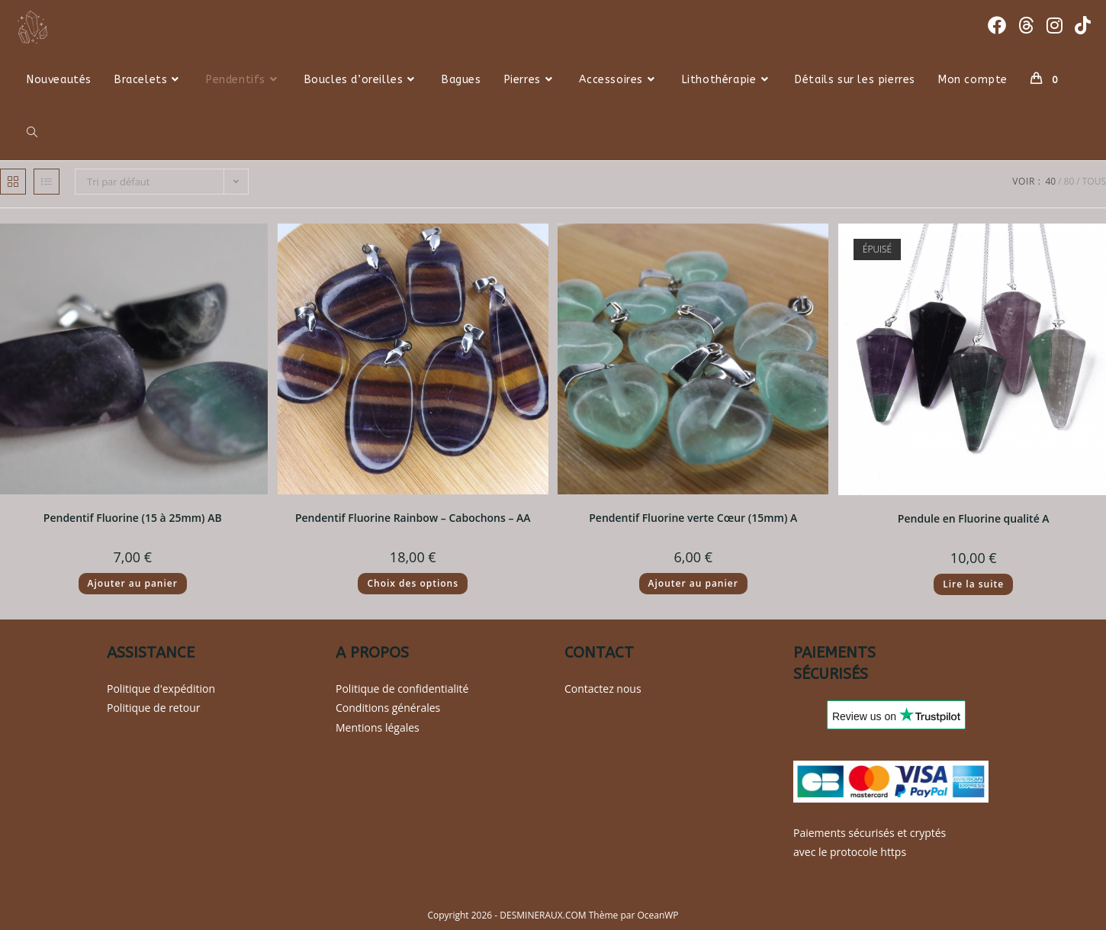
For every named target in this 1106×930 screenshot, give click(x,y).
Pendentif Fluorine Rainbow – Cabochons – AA (413, 517)
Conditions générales (388, 707)
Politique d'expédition (161, 688)
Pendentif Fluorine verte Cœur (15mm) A (693, 517)
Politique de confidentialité (402, 688)
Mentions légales (378, 727)
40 (1050, 181)
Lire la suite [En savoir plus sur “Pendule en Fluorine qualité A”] (973, 584)
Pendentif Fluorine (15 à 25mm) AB (132, 517)
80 (1069, 181)
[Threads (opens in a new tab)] (1026, 25)
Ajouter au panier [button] (133, 583)
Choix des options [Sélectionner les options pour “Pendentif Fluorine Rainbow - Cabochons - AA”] (412, 583)
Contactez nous (602, 688)
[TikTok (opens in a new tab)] (1083, 25)
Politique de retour (153, 707)
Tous (1094, 181)
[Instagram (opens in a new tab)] (1054, 25)
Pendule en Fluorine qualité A (974, 518)
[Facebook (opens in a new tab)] (997, 25)
